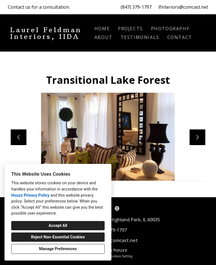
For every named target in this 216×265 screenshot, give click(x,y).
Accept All (58, 225)
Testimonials (140, 37)
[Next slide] (197, 137)
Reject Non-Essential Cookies (58, 237)
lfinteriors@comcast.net (183, 7)
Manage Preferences (58, 249)
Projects (130, 28)
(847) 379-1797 (136, 7)
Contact (179, 37)
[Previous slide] (18, 137)
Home (102, 28)
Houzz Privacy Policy (30, 195)
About (103, 37)
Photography (170, 28)
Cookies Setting (120, 256)
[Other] (117, 208)
